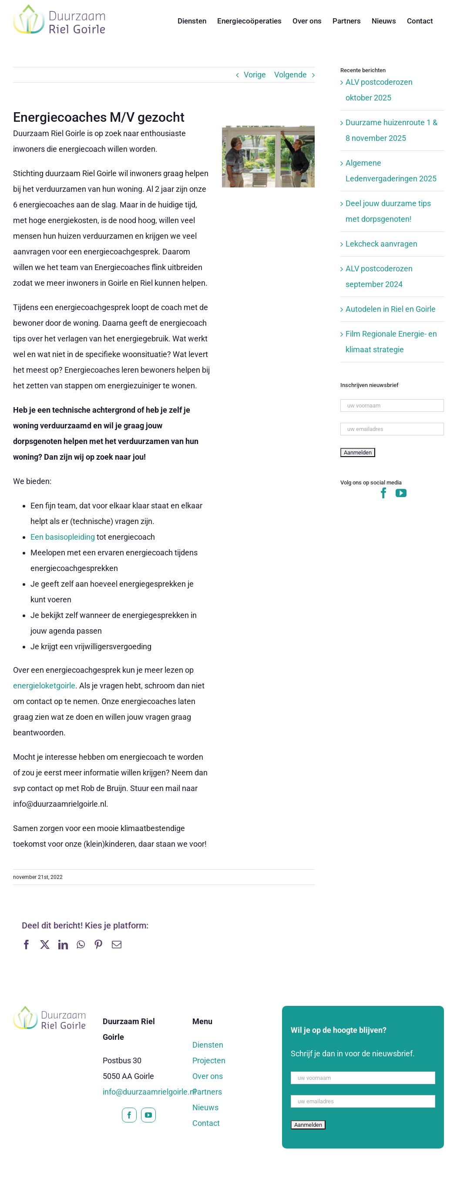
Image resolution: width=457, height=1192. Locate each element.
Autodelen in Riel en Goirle (391, 309)
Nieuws (205, 1107)
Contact (206, 1123)
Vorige (255, 74)
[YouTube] (401, 492)
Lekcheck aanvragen (381, 243)
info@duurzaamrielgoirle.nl (149, 1091)
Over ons (207, 1076)
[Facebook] (383, 492)
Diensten (207, 1044)
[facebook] (129, 1115)
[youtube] (148, 1115)
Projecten (208, 1060)
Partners (207, 1091)
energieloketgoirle (44, 685)
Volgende (290, 74)
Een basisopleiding (62, 536)
